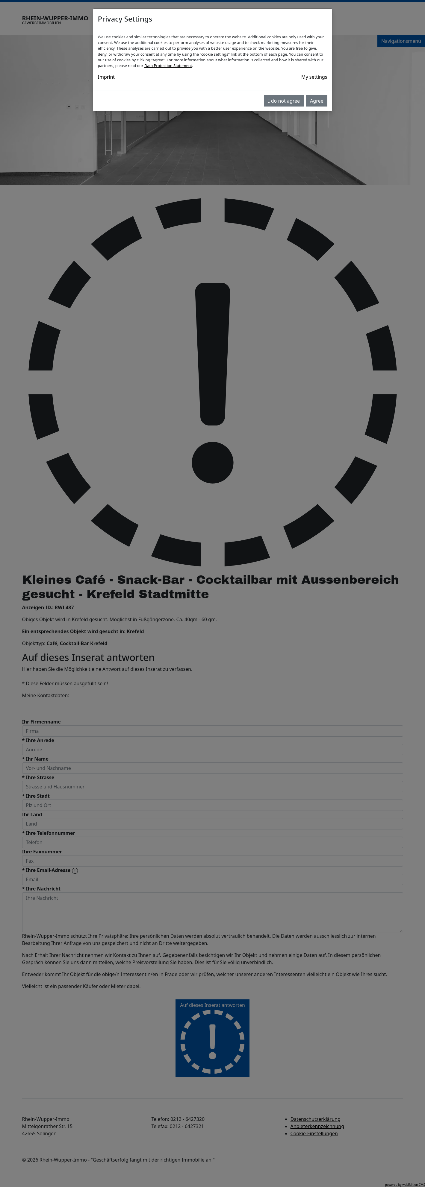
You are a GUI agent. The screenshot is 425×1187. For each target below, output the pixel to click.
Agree (316, 101)
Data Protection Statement (168, 65)
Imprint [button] (106, 77)
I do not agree (284, 101)
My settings (314, 77)
